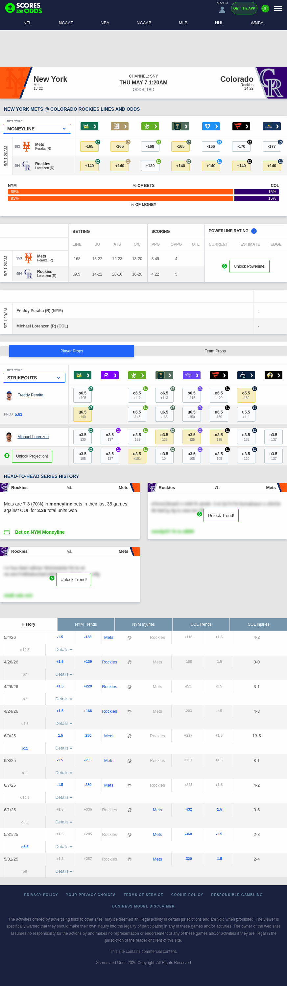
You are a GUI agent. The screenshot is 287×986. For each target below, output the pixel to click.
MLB (183, 22)
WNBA (257, 22)
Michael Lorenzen (33, 437)
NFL (27, 22)
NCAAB (144, 22)
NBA (105, 22)
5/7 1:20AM (6, 156)
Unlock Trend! (221, 515)
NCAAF (66, 22)
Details (63, 649)
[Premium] (265, 11)
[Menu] (278, 8)
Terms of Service (143, 895)
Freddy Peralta (30, 395)
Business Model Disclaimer (143, 906)
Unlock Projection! (32, 456)
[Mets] (43, 144)
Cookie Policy (187, 895)
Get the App (244, 8)
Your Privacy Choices (91, 895)
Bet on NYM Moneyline (40, 532)
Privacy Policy (41, 895)
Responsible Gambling (237, 895)
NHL (219, 22)
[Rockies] (44, 164)
